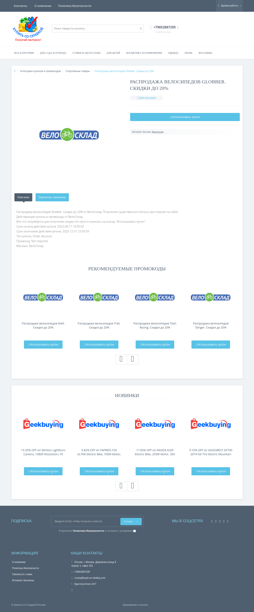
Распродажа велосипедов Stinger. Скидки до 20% (210, 325)
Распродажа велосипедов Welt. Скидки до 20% (43, 325)
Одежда (173, 53)
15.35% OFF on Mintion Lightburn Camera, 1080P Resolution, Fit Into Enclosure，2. (43, 452)
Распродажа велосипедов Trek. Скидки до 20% (99, 325)
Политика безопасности (54, 6)
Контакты (85, 6)
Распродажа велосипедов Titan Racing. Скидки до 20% (154, 325)
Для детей (113, 53)
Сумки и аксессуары (86, 53)
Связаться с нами (22, 574)
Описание (23, 197)
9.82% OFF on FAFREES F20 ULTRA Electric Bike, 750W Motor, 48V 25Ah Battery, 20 (99, 452)
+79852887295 (80, 571)
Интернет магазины (23, 580)
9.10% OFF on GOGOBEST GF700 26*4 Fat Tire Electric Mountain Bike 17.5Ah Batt (210, 452)
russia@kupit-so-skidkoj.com (88, 578)
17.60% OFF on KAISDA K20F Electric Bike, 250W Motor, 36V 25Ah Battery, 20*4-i (155, 452)
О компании (22, 6)
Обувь (188, 53)
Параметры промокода (52, 197)
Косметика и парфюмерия (144, 53)
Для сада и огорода (53, 53)
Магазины (205, 53)
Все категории (24, 53)
